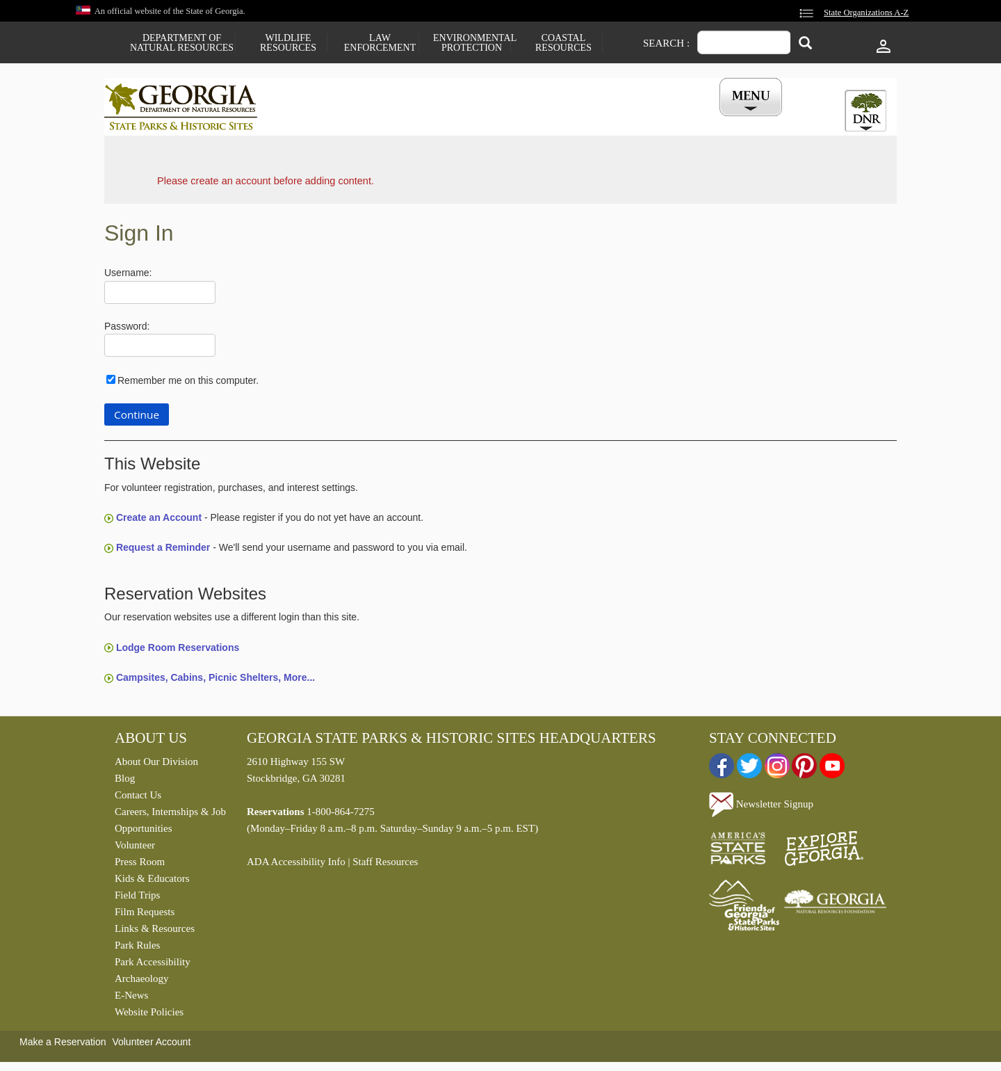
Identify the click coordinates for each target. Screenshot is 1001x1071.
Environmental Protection (471, 43)
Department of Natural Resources (182, 43)
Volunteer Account (151, 1045)
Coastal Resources (563, 43)
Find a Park (319, 120)
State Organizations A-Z (866, 12)
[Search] (805, 44)
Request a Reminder (163, 550)
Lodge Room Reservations (177, 650)
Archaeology (141, 982)
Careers (488, 120)
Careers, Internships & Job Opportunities (170, 823)
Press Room (140, 865)
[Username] (159, 295)
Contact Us (138, 798)
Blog (125, 781)
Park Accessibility (152, 965)
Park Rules (137, 948)
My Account (728, 120)
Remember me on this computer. (188, 383)
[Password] (159, 348)
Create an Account (159, 520)
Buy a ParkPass (573, 120)
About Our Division (156, 765)
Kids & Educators (152, 881)
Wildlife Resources (288, 43)
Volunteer (135, 848)
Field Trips (137, 898)
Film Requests (144, 915)
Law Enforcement (380, 43)
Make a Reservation (62, 1045)
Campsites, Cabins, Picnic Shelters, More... (215, 680)
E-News (131, 998)
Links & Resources (155, 931)
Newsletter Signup (761, 806)
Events (654, 120)
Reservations (407, 120)
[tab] (865, 110)
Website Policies (149, 1015)
